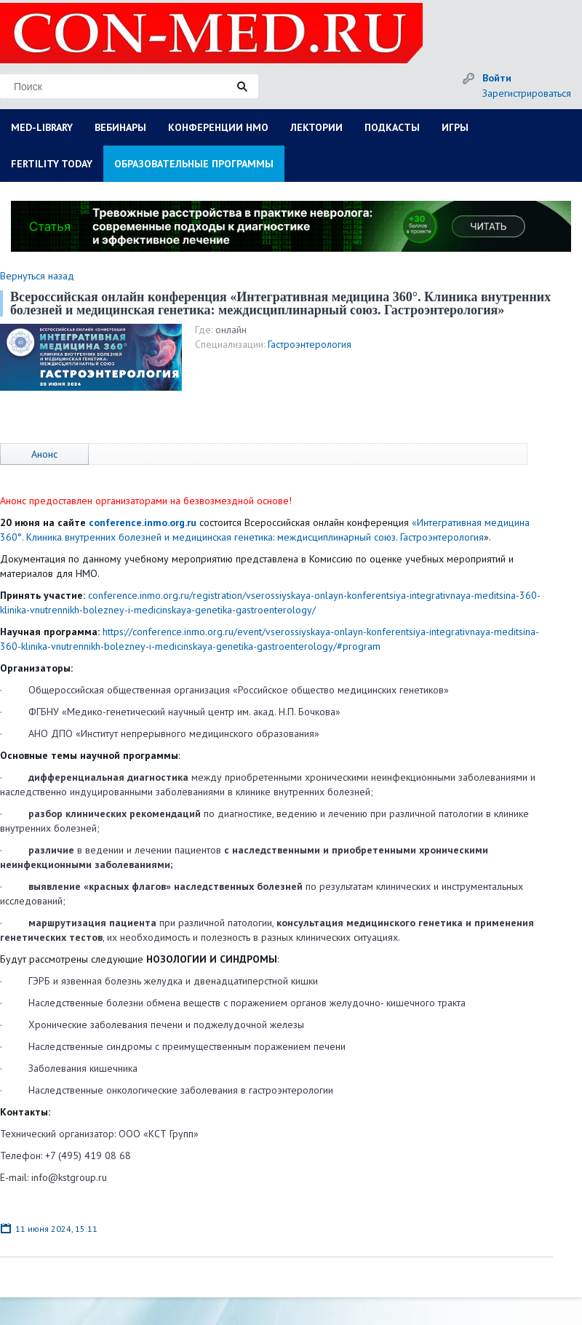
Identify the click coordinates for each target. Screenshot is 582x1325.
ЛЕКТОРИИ (316, 127)
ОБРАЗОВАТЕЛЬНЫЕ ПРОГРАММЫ (194, 163)
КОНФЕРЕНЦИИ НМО (218, 127)
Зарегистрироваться (526, 93)
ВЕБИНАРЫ (120, 127)
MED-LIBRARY (42, 127)
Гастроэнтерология (309, 344)
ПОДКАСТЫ (392, 127)
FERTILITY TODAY (51, 163)
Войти (496, 78)
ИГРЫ (455, 127)
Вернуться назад (37, 276)
